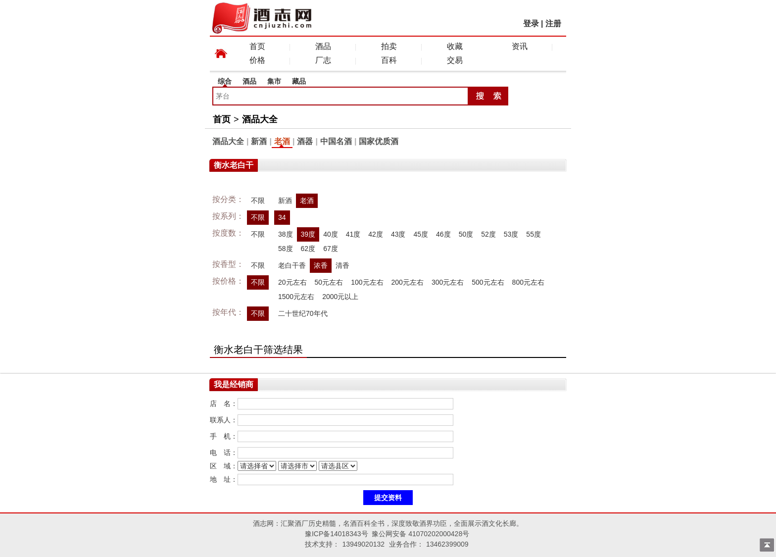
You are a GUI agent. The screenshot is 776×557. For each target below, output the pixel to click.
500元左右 (488, 282)
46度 (443, 234)
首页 (257, 46)
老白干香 (292, 265)
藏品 (299, 81)
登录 (531, 23)
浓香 (321, 265)
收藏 (455, 46)
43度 (398, 234)
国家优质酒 (378, 141)
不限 (258, 200)
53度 (511, 234)
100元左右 (367, 282)
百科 (389, 60)
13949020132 (363, 544)
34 (282, 217)
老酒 (282, 141)
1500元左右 (296, 297)
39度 (308, 234)
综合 (225, 81)
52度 (488, 234)
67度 (330, 249)
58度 (285, 249)
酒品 (323, 46)
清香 (342, 265)
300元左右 (448, 282)
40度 (330, 234)
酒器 (305, 141)
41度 (353, 234)
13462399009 (447, 544)
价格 (257, 60)
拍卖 (389, 46)
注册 (553, 23)
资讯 (520, 46)
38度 (285, 234)
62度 (308, 249)
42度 (375, 234)
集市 (274, 81)
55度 (533, 234)
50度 (466, 234)
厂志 (323, 60)
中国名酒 (336, 141)
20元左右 (292, 282)
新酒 (259, 141)
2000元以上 (340, 297)
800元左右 (528, 282)
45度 (420, 234)
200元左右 (407, 282)
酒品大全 (260, 119)
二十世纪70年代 (303, 313)
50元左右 (329, 282)
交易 (455, 60)
